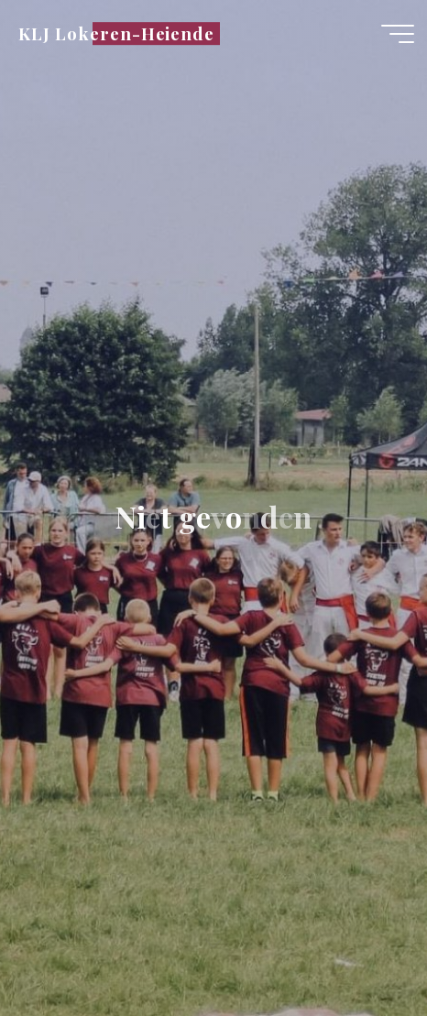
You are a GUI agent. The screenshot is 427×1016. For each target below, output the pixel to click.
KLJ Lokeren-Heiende (116, 33)
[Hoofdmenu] (397, 34)
